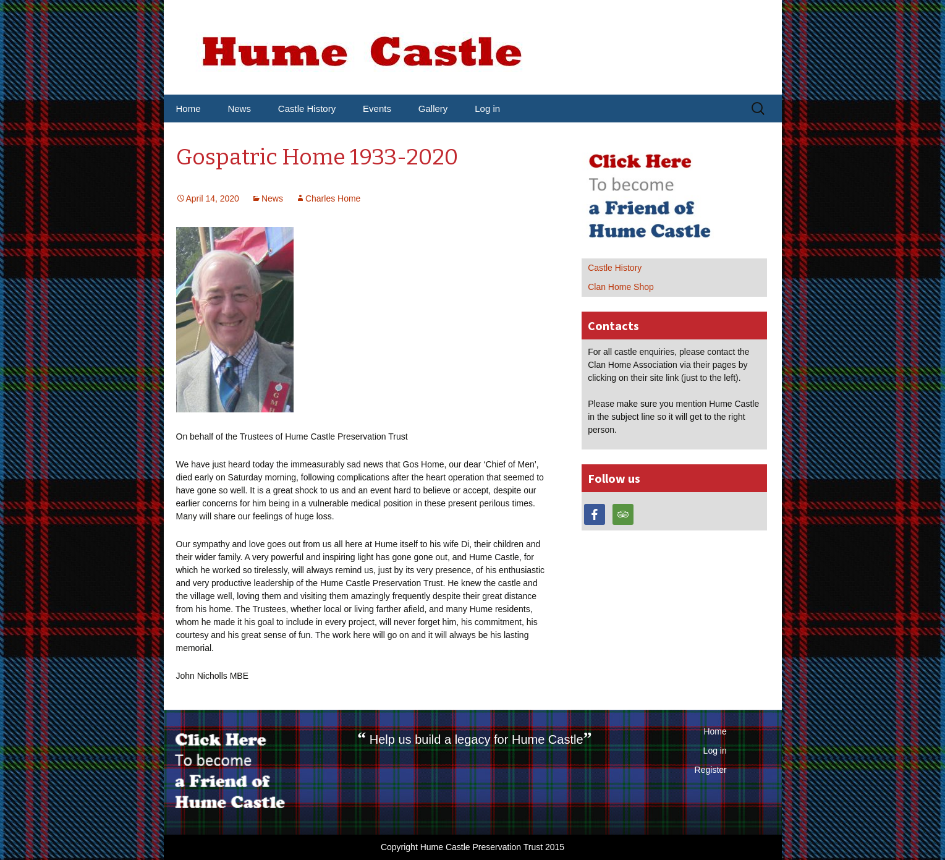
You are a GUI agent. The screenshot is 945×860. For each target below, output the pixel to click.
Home (188, 108)
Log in (487, 108)
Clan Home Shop (621, 287)
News (239, 108)
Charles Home (332, 198)
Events (377, 108)
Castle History (307, 108)
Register (711, 770)
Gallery (433, 108)
